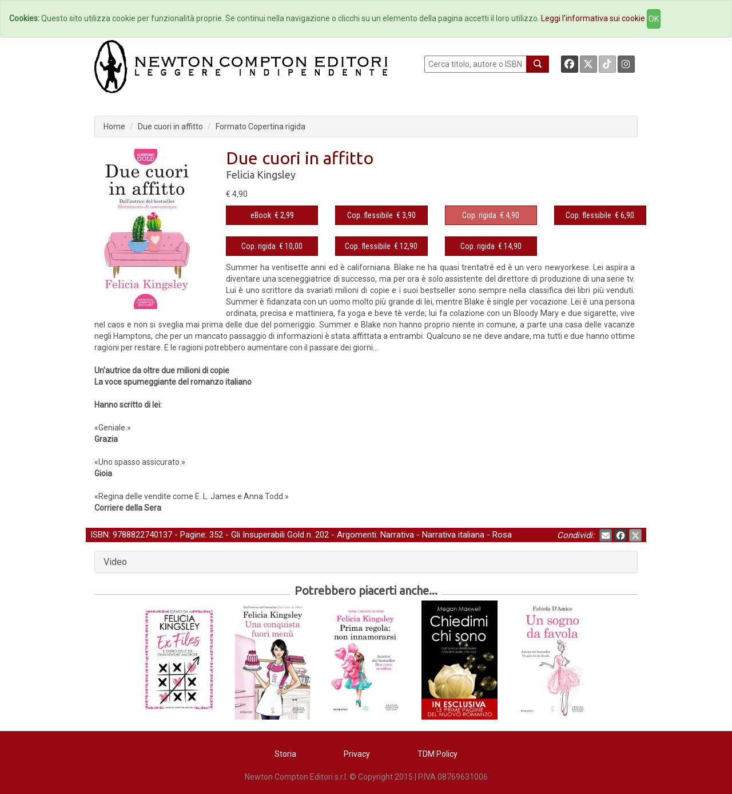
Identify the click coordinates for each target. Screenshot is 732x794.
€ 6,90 (600, 215)
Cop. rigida (479, 215)
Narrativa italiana (453, 535)
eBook (260, 215)
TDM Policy (437, 754)
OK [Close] (654, 18)
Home (114, 126)
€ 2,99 (272, 215)
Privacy (357, 754)
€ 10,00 (272, 246)
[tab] (366, 562)
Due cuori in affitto (170, 126)
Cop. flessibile (370, 215)
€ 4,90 (490, 215)
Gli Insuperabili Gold (267, 535)
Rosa (502, 535)
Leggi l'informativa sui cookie (593, 18)
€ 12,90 (381, 246)
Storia (285, 754)
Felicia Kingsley (261, 174)
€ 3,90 (381, 215)
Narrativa (397, 535)
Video (115, 561)
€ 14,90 (491, 246)
